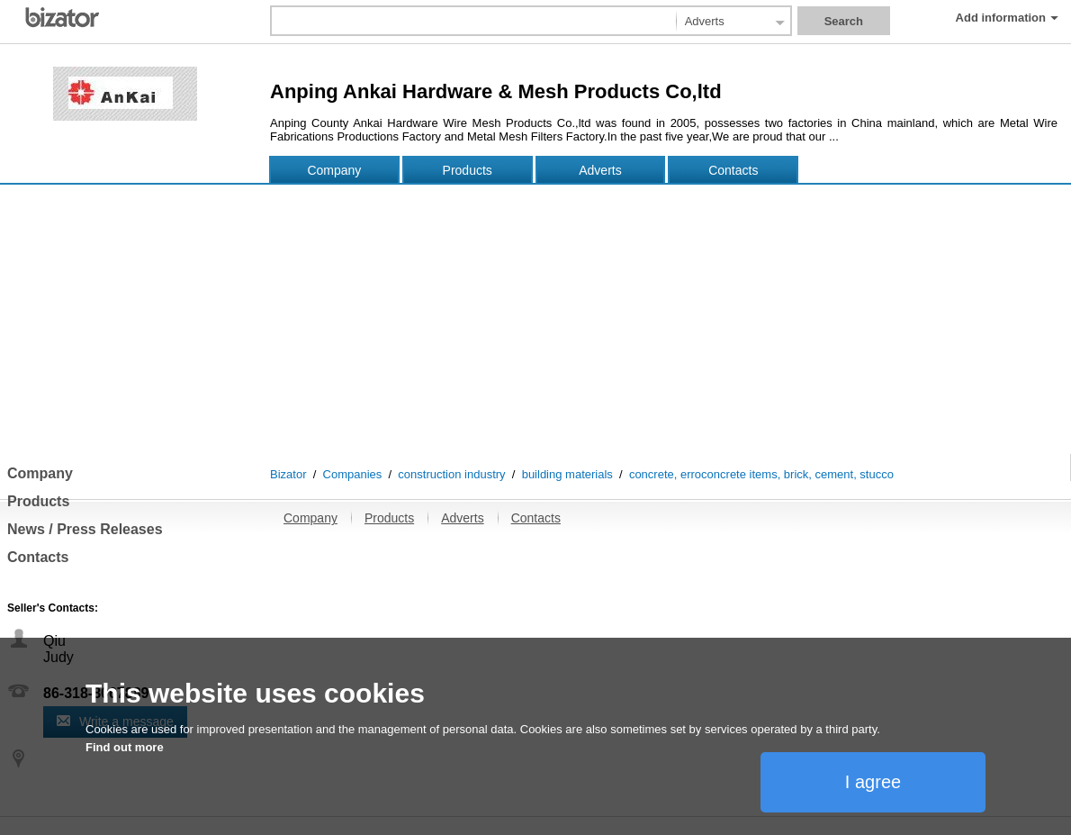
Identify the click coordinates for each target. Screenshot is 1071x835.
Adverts (600, 170)
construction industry (451, 474)
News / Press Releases (85, 529)
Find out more (125, 747)
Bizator (288, 474)
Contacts (733, 170)
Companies (352, 474)
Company (334, 170)
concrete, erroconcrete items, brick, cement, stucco (761, 474)
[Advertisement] (535, 319)
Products (467, 170)
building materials (567, 474)
